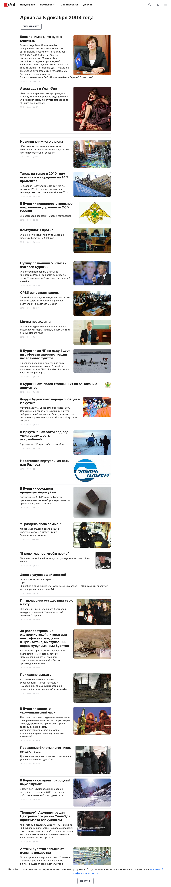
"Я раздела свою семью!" (40, 524)
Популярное (27, 4)
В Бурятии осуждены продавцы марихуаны (38, 490)
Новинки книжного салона (41, 141)
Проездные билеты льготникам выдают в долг (45, 749)
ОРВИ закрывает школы (40, 293)
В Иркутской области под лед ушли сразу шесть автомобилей (44, 435)
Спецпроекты (69, 4)
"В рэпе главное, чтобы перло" (44, 553)
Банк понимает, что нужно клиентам (41, 38)
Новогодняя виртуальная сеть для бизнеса (44, 462)
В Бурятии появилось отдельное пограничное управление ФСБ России (46, 207)
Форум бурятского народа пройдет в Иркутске (50, 401)
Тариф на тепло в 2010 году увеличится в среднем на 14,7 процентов (44, 177)
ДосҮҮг (87, 4)
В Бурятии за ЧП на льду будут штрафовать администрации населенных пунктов (45, 354)
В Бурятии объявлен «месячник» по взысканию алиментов (58, 386)
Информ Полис (9, 4)
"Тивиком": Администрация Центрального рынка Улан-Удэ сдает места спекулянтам (45, 816)
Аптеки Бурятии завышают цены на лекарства (42, 850)
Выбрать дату (31, 26)
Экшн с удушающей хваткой (43, 575)
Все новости (47, 4)
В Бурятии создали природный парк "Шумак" (45, 782)
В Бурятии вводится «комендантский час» (38, 710)
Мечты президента (35, 322)
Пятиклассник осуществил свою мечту (46, 602)
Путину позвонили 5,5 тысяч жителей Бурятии (43, 265)
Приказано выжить (35, 675)
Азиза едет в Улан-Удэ (38, 88)
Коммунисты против (36, 230)
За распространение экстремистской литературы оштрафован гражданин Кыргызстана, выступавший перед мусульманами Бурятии (44, 638)
